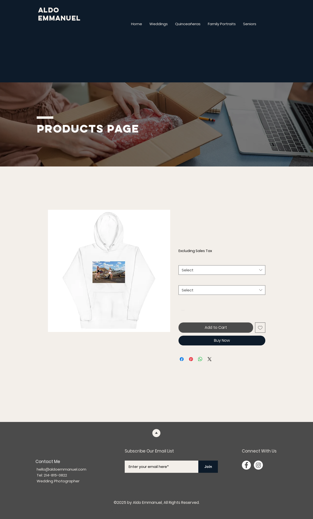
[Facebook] (246, 465)
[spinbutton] (189, 310)
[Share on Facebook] (182, 359)
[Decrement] (182, 310)
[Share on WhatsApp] (200, 359)
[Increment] (197, 310)
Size (183, 281)
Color (184, 260)
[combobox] (222, 270)
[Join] (208, 467)
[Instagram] (258, 465)
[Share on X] (209, 359)
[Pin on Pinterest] (191, 359)
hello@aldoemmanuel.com (61, 469)
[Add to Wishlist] (260, 327)
